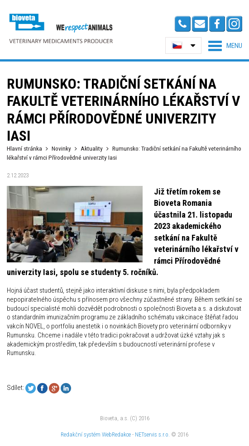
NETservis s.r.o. (152, 434)
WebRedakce (116, 434)
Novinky (61, 148)
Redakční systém (81, 434)
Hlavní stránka (24, 148)
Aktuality (92, 148)
